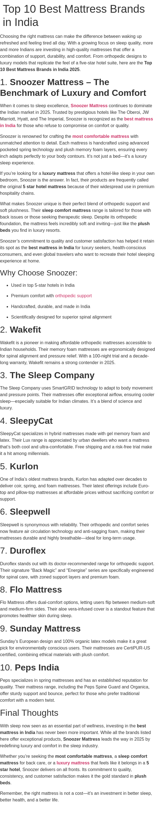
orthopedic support (73, 295)
